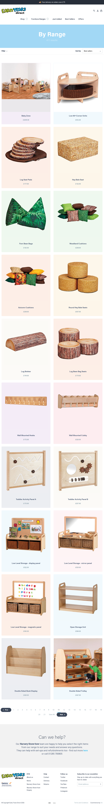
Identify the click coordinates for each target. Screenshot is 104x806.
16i (101, 803)
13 (69, 710)
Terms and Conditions (81, 803)
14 (74, 710)
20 (39, 715)
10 (53, 710)
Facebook (63, 781)
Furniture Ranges (40, 19)
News (29, 781)
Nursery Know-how (33, 784)
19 (101, 710)
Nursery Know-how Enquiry (33, 789)
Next (61, 714)
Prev (6, 710)
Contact (46, 777)
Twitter (62, 777)
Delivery (46, 781)
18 (96, 710)
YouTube (63, 784)
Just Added (57, 19)
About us (30, 777)
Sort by (78, 51)
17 (90, 710)
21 (45, 715)
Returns (46, 784)
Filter (3, 51)
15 (80, 710)
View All (52, 715)
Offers (81, 19)
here (85, 750)
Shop (24, 19)
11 (59, 710)
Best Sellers (70, 19)
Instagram (64, 791)
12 (64, 710)
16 (85, 710)
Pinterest (63, 788)
